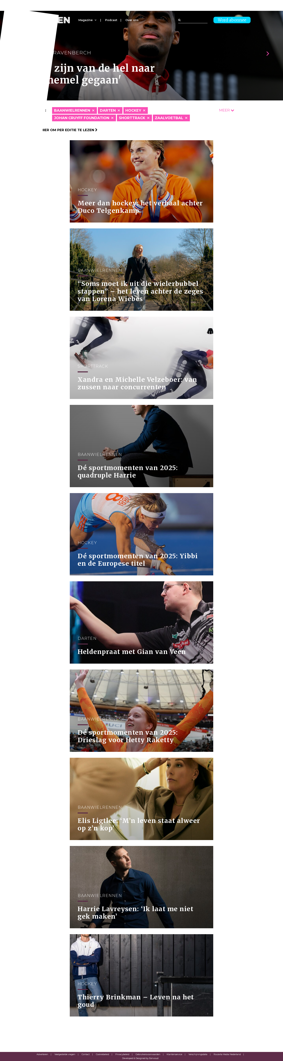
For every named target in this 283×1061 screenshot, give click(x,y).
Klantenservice (174, 1054)
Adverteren (42, 1054)
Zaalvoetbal (169, 118)
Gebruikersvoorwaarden (148, 1054)
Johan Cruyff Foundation (81, 118)
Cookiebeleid (102, 1054)
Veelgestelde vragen (64, 1054)
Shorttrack (132, 118)
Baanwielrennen (72, 110)
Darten (108, 110)
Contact (86, 1054)
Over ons (132, 20)
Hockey (133, 110)
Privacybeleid (122, 1054)
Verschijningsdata (197, 1054)
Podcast (111, 20)
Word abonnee (232, 20)
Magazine (85, 20)
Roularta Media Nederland (227, 1054)
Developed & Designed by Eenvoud (140, 1058)
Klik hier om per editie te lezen (64, 130)
